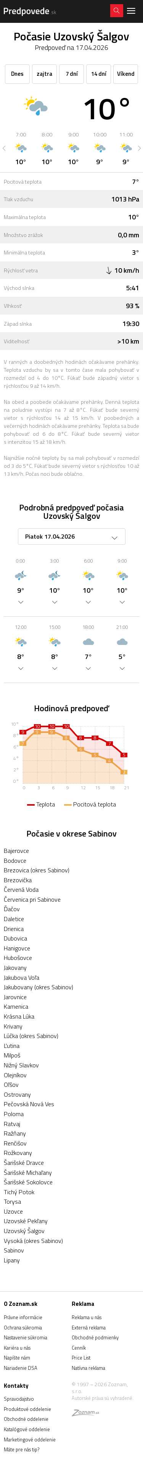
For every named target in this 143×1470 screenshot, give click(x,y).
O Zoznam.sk (20, 1303)
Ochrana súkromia (23, 1327)
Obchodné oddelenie (26, 1419)
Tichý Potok (19, 1191)
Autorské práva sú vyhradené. (102, 1398)
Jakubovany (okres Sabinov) (38, 987)
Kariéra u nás (17, 1348)
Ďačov (12, 908)
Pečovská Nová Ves (29, 1103)
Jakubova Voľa (21, 977)
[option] (21, 148)
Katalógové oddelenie (27, 1429)
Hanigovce (17, 948)
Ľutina (11, 1045)
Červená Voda (21, 889)
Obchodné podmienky (95, 1337)
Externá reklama (89, 1327)
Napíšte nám (17, 1357)
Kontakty (16, 1385)
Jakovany (15, 967)
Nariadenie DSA (20, 1368)
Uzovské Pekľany (26, 1220)
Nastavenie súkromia (25, 1337)
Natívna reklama (88, 1368)
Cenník (79, 1348)
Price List (81, 1357)
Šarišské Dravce (24, 1162)
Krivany (13, 1026)
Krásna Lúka (19, 1016)
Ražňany (15, 1133)
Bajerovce (16, 850)
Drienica (14, 928)
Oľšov (11, 1084)
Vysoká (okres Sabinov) (33, 1240)
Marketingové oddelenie (30, 1439)
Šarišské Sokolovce (28, 1182)
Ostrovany (17, 1094)
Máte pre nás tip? (21, 1449)
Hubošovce (18, 957)
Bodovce (15, 860)
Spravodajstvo (19, 1399)
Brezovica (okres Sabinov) (36, 870)
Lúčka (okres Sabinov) (31, 1035)
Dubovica (15, 938)
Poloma (14, 1113)
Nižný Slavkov (21, 1065)
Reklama (83, 1303)
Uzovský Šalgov (24, 1230)
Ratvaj (12, 1123)
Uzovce (13, 1211)
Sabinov (14, 1250)
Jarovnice (15, 996)
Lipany (12, 1260)
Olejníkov (15, 1075)
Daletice (14, 918)
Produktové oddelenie (27, 1409)
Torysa (12, 1201)
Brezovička (18, 880)
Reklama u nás (86, 1317)
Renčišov (15, 1143)
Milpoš (12, 1055)
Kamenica (16, 1006)
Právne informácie (23, 1317)
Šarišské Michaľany (28, 1172)
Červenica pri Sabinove (32, 899)
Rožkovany (18, 1152)
